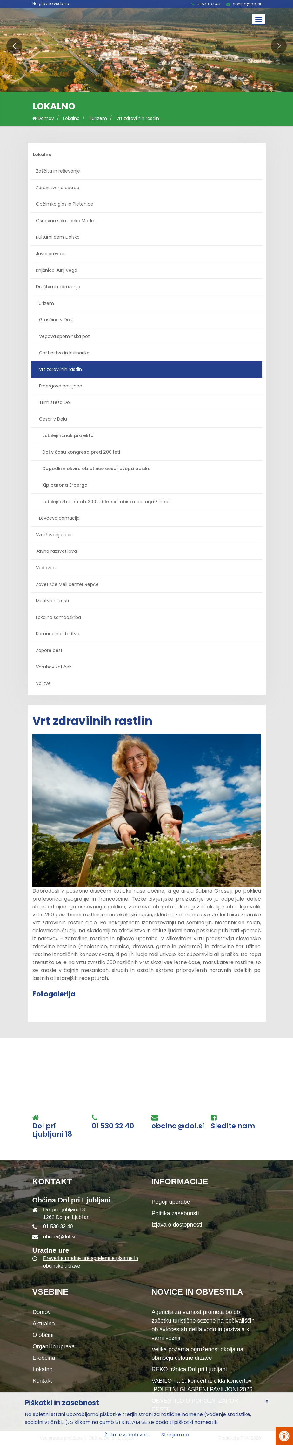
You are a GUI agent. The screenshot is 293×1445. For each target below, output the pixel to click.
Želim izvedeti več (126, 1434)
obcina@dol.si (247, 4)
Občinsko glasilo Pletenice (64, 204)
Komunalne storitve (57, 634)
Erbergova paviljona (60, 386)
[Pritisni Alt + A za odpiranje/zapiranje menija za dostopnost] (284, 1436)
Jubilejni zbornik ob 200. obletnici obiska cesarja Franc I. (107, 501)
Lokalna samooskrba (58, 617)
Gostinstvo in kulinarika (64, 353)
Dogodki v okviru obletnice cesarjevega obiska (96, 468)
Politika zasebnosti (175, 1213)
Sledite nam (233, 1126)
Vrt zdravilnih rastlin (137, 118)
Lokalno (71, 118)
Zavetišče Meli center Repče (67, 584)
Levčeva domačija (59, 518)
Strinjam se (175, 1434)
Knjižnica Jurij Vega (56, 270)
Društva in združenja (58, 287)
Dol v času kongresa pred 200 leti (81, 452)
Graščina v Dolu (56, 320)
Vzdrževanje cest (54, 534)
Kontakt (42, 1381)
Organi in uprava (54, 1346)
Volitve (43, 683)
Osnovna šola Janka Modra (66, 220)
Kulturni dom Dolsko (58, 237)
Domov (43, 118)
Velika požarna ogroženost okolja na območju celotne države (197, 1353)
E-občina (44, 1358)
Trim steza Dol (55, 402)
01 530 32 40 (208, 4)
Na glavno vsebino (50, 4)
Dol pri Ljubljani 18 (52, 1130)
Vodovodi (46, 568)
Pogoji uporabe (171, 1202)
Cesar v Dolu (53, 419)
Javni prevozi (50, 253)
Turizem (98, 118)
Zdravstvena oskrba (57, 187)
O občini (43, 1335)
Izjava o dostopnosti (177, 1225)
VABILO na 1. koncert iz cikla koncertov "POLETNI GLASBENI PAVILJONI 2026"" (204, 1385)
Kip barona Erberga (65, 485)
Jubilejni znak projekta (68, 435)
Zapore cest (49, 650)
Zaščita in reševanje (58, 171)
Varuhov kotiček (53, 667)
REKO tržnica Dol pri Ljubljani (189, 1369)
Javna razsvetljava (56, 551)
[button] (14, 46)
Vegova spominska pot (64, 336)
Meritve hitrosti (52, 601)
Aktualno (44, 1323)
